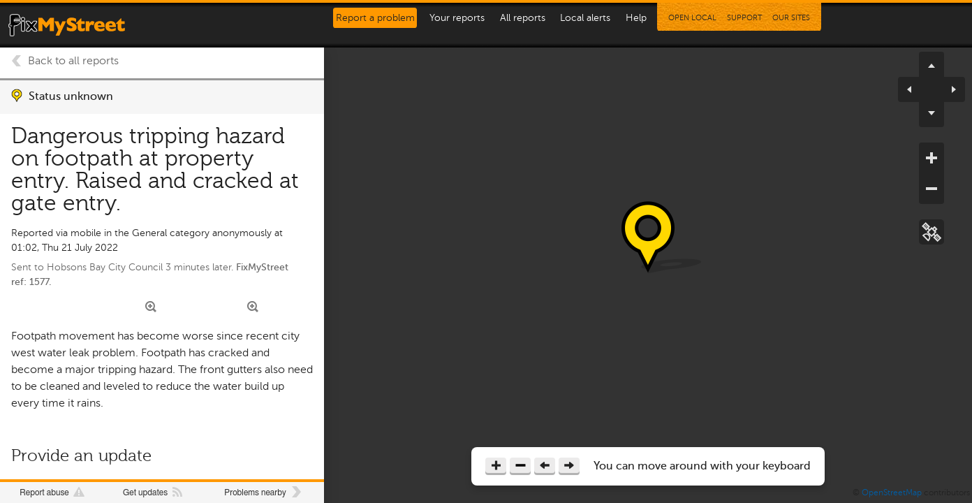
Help (636, 17)
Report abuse (44, 492)
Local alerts (585, 17)
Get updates (145, 492)
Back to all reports (73, 60)
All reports (522, 17)
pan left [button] (915, 89)
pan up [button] (931, 64)
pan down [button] (931, 114)
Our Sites (791, 17)
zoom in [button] (931, 158)
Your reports (457, 17)
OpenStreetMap (892, 492)
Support (744, 17)
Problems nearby (255, 492)
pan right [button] (948, 89)
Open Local (692, 17)
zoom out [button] (931, 188)
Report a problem (375, 17)
